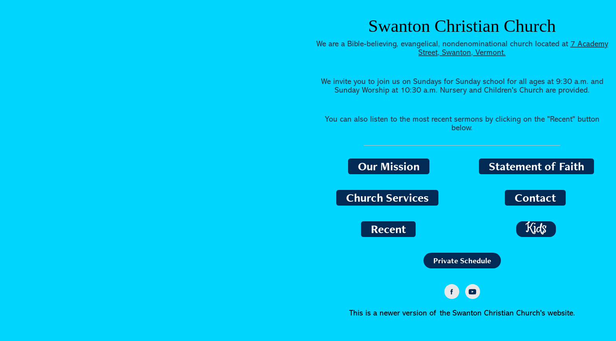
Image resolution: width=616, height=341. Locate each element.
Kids (536, 229)
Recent (388, 229)
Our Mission (389, 166)
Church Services (387, 197)
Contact (535, 197)
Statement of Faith (536, 166)
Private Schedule (462, 260)
